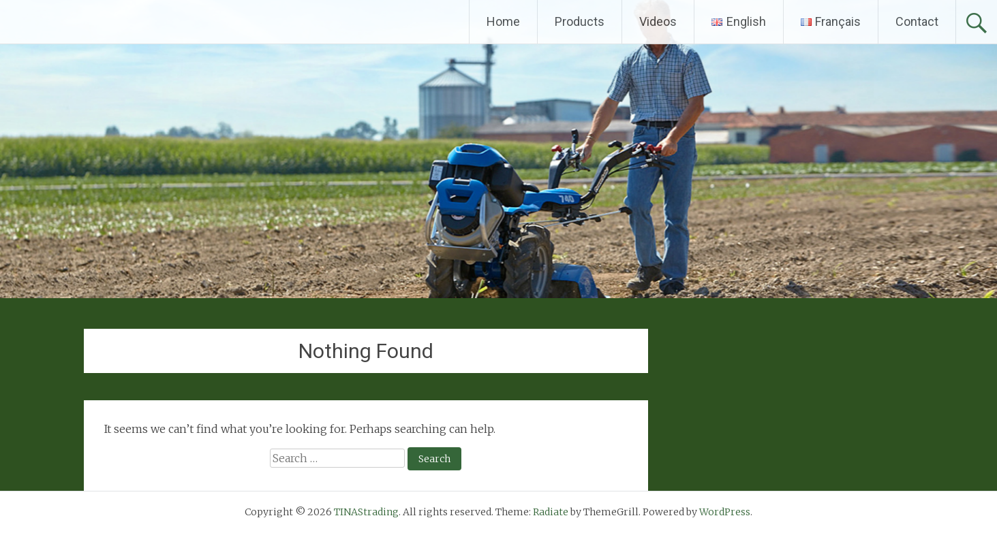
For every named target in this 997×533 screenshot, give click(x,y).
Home (503, 21)
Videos (658, 21)
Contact (916, 21)
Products (579, 21)
